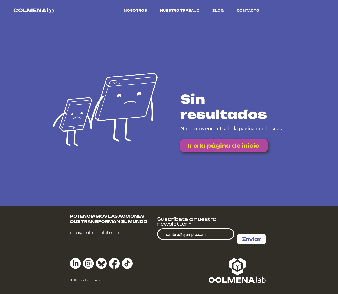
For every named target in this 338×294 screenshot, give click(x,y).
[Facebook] (114, 263)
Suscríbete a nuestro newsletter (186, 221)
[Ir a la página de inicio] (224, 145)
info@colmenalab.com (95, 232)
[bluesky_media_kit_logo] (101, 263)
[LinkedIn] (75, 263)
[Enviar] (251, 239)
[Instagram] (88, 263)
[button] (135, 10)
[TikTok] (127, 263)
